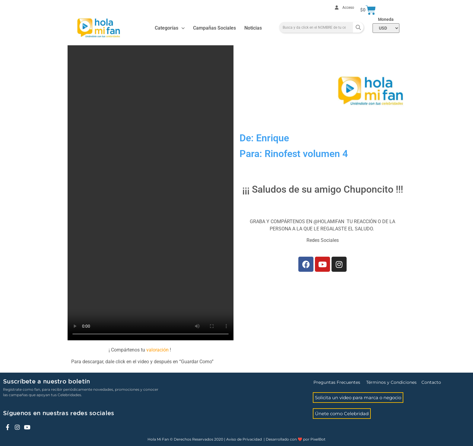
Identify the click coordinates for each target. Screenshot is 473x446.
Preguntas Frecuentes (336, 382)
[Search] (358, 27)
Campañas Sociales (214, 28)
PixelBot (317, 439)
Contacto (431, 382)
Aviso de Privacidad (244, 439)
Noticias (253, 28)
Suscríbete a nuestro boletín (46, 382)
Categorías (170, 28)
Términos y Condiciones (391, 382)
